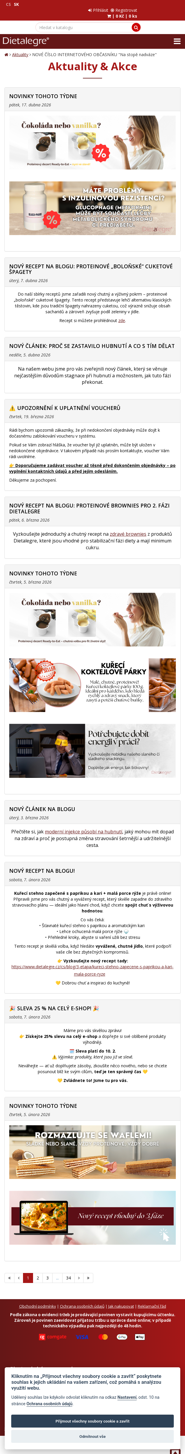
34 (68, 1272)
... (57, 1272)
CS (8, 4)
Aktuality (20, 48)
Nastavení (127, 1397)
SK (16, 4)
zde (121, 314)
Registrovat (166, 4)
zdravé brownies (128, 528)
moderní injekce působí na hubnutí (83, 826)
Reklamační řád (152, 1300)
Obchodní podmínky (37, 1300)
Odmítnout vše (92, 1436)
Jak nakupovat (121, 1300)
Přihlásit (141, 4)
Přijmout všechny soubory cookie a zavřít (92, 1421)
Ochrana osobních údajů (82, 1300)
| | (165, 10)
